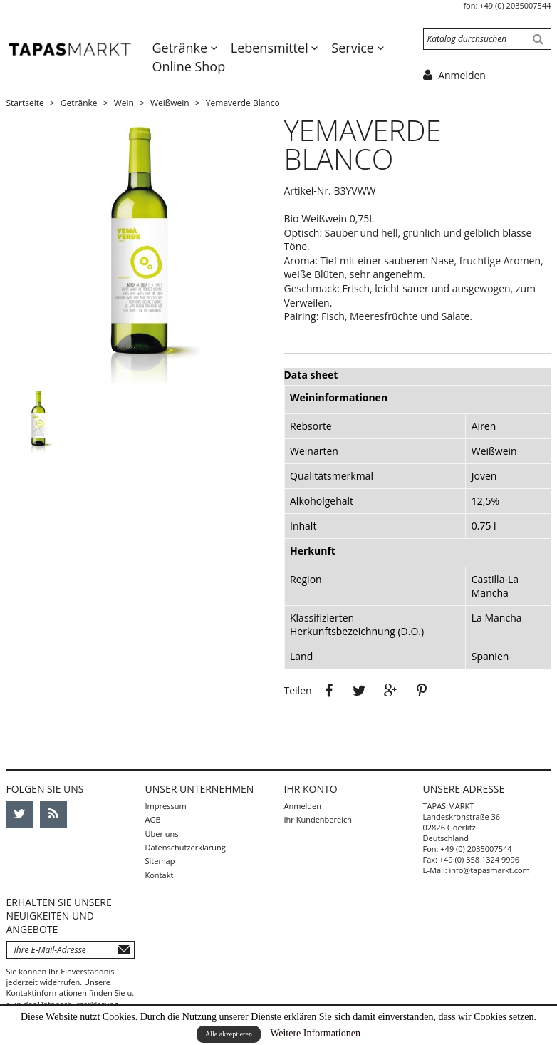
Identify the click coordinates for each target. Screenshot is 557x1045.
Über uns (162, 833)
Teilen (328, 690)
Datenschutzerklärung (185, 847)
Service (354, 47)
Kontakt (159, 875)
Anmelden (303, 806)
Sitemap (160, 860)
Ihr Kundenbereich (318, 819)
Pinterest (421, 690)
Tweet (359, 690)
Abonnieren (124, 950)
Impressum (166, 806)
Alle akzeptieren (228, 1034)
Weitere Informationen (315, 1033)
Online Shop (189, 66)
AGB (153, 819)
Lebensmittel (271, 47)
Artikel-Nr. (307, 190)
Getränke (181, 47)
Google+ (391, 690)
